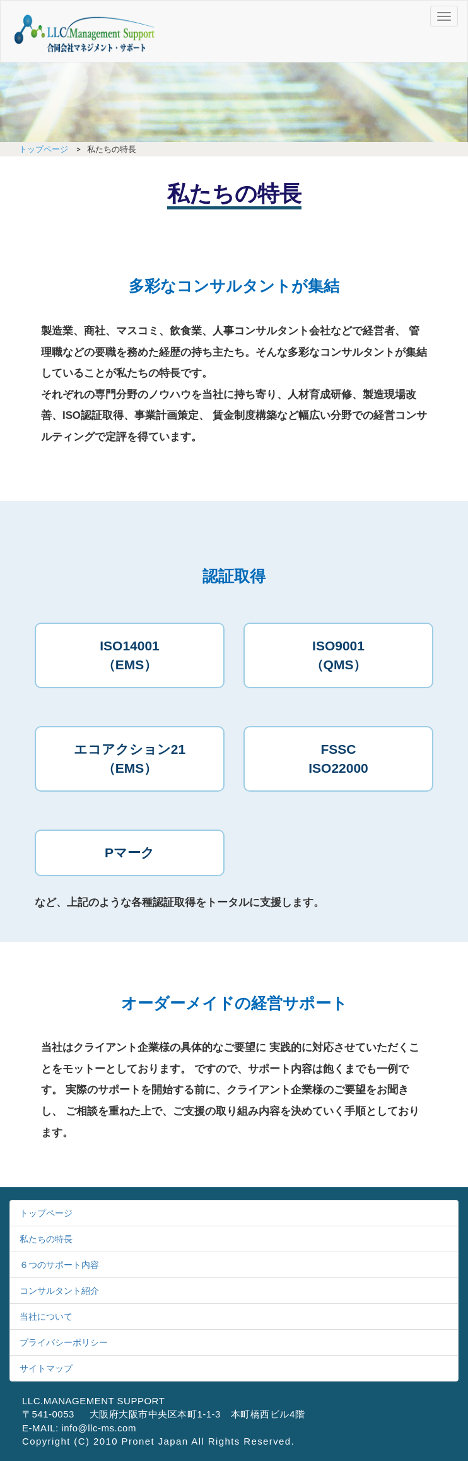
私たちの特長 (46, 1239)
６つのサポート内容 (59, 1265)
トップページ (43, 149)
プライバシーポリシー (64, 1342)
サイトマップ (46, 1368)
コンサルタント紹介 (59, 1291)
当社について (46, 1316)
